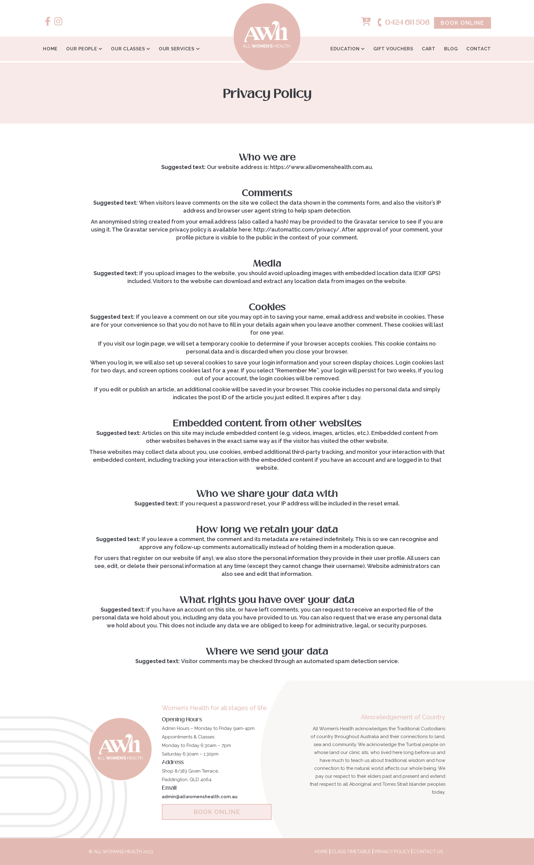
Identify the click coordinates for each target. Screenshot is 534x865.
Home (50, 49)
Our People (82, 49)
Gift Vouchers (393, 49)
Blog (451, 49)
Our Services (177, 49)
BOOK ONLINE (217, 812)
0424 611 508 (403, 22)
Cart (429, 49)
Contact (478, 49)
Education (345, 49)
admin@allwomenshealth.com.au (199, 796)
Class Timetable (351, 851)
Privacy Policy (392, 851)
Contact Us (428, 851)
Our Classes (128, 49)
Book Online (462, 23)
